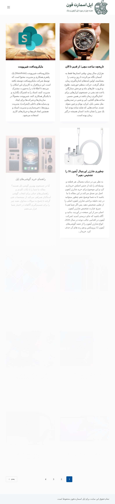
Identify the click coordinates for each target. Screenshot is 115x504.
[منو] (8, 7)
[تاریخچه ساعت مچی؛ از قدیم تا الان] (84, 41)
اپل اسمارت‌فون (77, 499)
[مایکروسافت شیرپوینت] (30, 41)
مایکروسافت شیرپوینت (30, 66)
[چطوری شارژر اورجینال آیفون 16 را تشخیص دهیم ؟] (84, 153)
